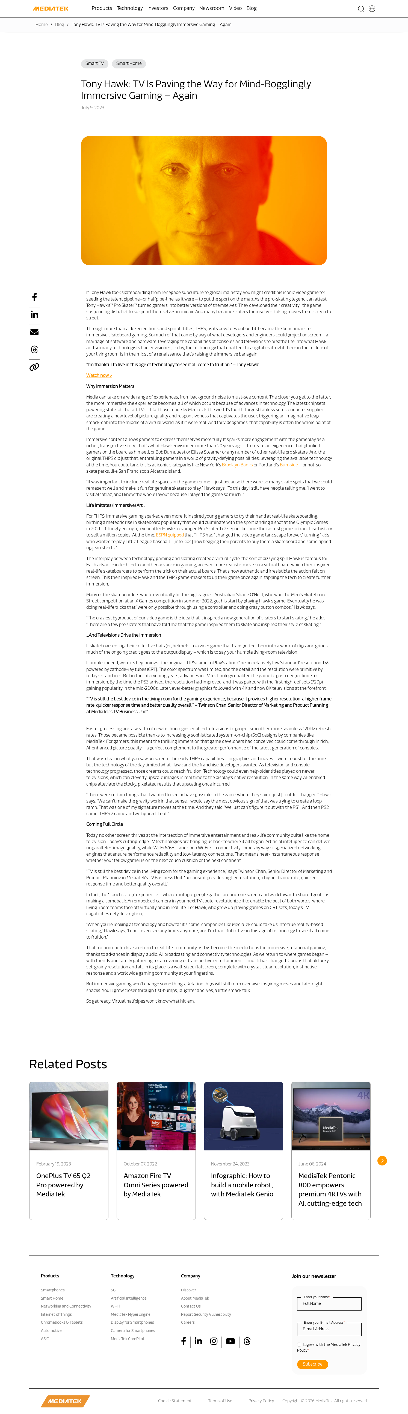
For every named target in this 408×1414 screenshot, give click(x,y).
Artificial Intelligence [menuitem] (129, 1299)
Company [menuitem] (184, 8)
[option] (68, 1151)
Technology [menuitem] (130, 8)
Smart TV (94, 64)
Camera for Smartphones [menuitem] (133, 1331)
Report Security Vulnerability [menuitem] (206, 1315)
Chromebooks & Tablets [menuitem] (62, 1323)
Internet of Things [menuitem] (56, 1315)
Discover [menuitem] (188, 1290)
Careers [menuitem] (188, 1323)
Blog (59, 25)
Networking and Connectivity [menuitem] (66, 1307)
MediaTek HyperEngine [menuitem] (130, 1315)
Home (42, 25)
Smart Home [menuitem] (52, 1299)
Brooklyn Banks (237, 465)
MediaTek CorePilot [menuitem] (127, 1339)
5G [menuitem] (113, 1290)
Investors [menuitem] (157, 8)
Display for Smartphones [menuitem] (132, 1323)
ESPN (162, 535)
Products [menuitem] (102, 8)
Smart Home (129, 64)
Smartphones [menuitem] (53, 1290)
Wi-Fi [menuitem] (115, 1307)
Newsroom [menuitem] (211, 8)
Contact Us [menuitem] (191, 1307)
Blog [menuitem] (252, 8)
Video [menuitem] (235, 8)
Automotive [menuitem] (51, 1331)
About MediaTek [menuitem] (195, 1299)
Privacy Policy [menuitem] (261, 1401)
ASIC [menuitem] (45, 1339)
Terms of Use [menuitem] (220, 1401)
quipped (176, 535)
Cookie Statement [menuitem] (175, 1401)
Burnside (289, 465)
